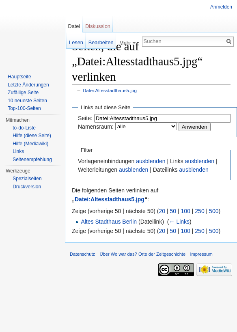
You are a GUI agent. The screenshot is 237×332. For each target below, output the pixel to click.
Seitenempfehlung (32, 159)
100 (185, 211)
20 (162, 211)
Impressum (201, 254)
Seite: (85, 118)
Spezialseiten (27, 178)
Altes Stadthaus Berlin (109, 221)
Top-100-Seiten (24, 108)
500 (213, 211)
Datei (74, 26)
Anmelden (221, 7)
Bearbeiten (101, 42)
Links (18, 151)
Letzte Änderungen (28, 85)
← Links (179, 221)
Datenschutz (82, 254)
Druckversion (27, 187)
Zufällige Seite (23, 92)
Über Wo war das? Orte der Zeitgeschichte (142, 254)
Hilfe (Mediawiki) (30, 144)
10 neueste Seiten (27, 100)
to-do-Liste (24, 128)
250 (199, 211)
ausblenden (150, 161)
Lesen (76, 42)
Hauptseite (19, 77)
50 (173, 211)
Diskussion (97, 26)
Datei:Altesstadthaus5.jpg (110, 90)
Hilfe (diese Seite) (32, 135)
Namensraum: (96, 126)
